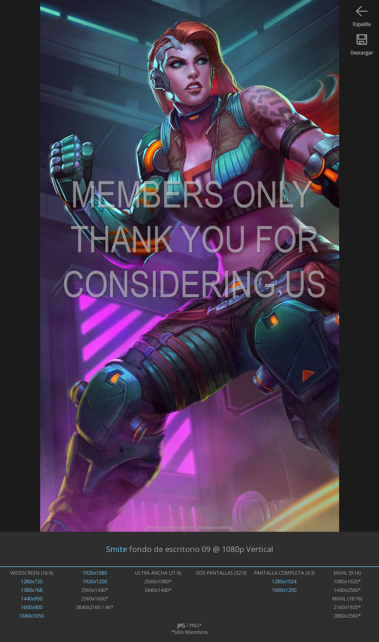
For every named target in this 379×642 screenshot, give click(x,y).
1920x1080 (94, 572)
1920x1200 (94, 581)
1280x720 (32, 581)
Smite (116, 549)
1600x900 (32, 607)
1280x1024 (284, 581)
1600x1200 (284, 590)
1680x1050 (31, 615)
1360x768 (32, 590)
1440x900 (32, 598)
